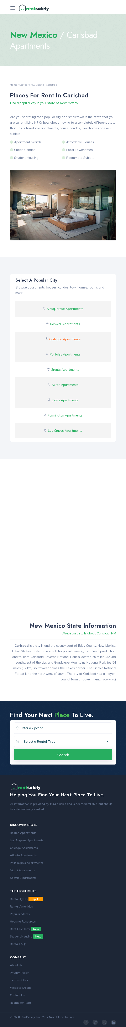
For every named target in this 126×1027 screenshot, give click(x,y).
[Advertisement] (63, 504)
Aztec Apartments (65, 385)
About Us (16, 965)
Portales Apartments (65, 354)
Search (63, 754)
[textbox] (68, 741)
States (23, 84)
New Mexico (36, 84)
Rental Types (26, 899)
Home (13, 84)
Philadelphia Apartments (26, 863)
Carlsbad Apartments (65, 339)
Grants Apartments (65, 370)
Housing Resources (23, 921)
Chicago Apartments (24, 848)
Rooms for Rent (20, 1003)
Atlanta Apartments (23, 855)
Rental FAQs (18, 944)
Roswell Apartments (65, 324)
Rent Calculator (25, 929)
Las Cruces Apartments (65, 431)
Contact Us (17, 995)
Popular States (20, 914)
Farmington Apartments (65, 415)
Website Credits (20, 988)
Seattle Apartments (23, 878)
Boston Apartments (23, 833)
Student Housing (26, 936)
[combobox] (66, 741)
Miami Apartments (22, 870)
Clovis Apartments (65, 400)
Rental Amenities (21, 906)
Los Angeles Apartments (26, 840)
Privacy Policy (19, 973)
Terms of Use (19, 980)
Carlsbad (51, 84)
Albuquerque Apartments (65, 309)
